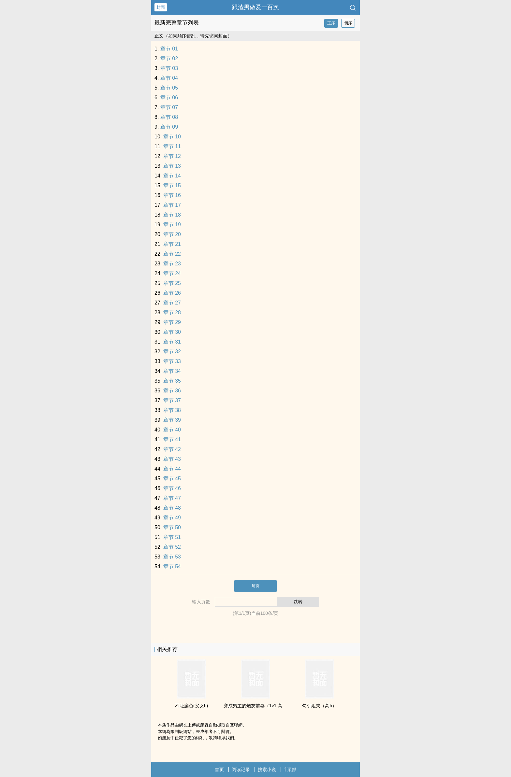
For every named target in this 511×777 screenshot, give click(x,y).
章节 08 (169, 117)
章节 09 (169, 127)
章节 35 (172, 381)
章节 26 (172, 293)
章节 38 (172, 410)
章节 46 (172, 488)
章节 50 (172, 527)
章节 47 (172, 498)
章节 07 (169, 107)
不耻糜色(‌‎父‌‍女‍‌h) (191, 705)
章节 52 (172, 547)
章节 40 (172, 429)
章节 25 (172, 283)
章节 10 (172, 136)
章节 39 (172, 420)
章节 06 (169, 97)
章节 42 (172, 449)
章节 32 (172, 351)
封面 (160, 7)
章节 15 (172, 185)
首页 (219, 769)
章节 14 (172, 175)
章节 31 (172, 342)
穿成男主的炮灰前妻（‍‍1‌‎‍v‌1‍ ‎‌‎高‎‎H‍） (257, 705)
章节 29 (172, 322)
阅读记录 (241, 769)
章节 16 (172, 195)
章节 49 (172, 517)
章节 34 (172, 371)
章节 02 (169, 58)
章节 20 (172, 234)
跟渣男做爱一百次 (255, 7)
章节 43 (172, 459)
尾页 (255, 586)
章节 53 (172, 556)
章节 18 (172, 215)
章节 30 (172, 332)
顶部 (290, 769)
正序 (331, 23)
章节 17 (172, 205)
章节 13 (172, 166)
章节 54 (172, 566)
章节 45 (172, 478)
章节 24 (172, 273)
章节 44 (172, 469)
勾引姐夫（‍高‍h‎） (319, 705)
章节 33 (172, 361)
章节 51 (172, 537)
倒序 (348, 23)
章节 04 (169, 78)
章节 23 (172, 263)
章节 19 (172, 224)
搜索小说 (267, 769)
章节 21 (172, 244)
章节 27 (172, 302)
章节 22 (172, 254)
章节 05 (169, 88)
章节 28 (172, 312)
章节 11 (172, 146)
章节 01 (169, 48)
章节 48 (172, 508)
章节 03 (169, 68)
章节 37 (172, 400)
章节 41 (172, 439)
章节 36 (172, 390)
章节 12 (172, 156)
